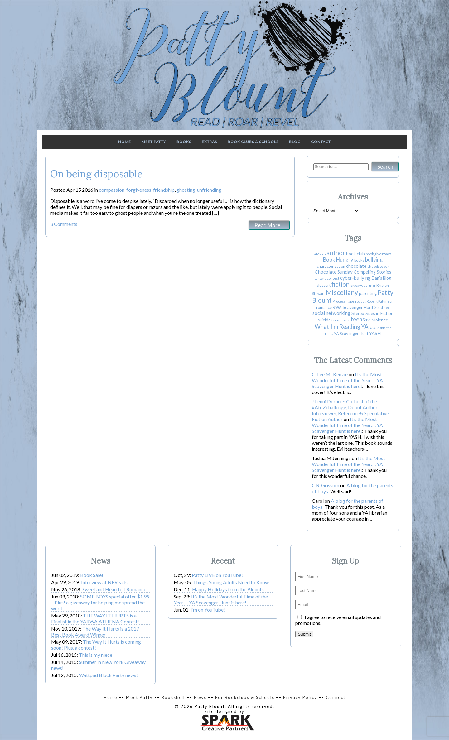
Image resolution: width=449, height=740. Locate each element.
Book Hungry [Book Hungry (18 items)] (338, 260)
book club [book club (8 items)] (355, 253)
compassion (111, 190)
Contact (321, 141)
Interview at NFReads (104, 582)
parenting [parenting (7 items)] (368, 293)
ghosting (185, 190)
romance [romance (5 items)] (324, 307)
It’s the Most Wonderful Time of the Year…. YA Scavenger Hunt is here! (347, 380)
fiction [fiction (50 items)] (340, 284)
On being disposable (96, 173)
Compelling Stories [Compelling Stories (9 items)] (372, 272)
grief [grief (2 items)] (371, 285)
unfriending (209, 190)
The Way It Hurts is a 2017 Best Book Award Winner (95, 631)
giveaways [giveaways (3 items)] (358, 285)
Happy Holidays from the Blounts (228, 589)
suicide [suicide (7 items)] (324, 319)
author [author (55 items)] (335, 253)
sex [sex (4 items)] (387, 307)
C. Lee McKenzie (330, 374)
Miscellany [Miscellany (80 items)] (342, 292)
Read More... (269, 225)
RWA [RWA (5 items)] (337, 307)
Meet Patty (154, 141)
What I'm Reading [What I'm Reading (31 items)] (337, 326)
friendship (164, 190)
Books (183, 141)
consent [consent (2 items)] (320, 278)
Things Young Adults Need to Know (231, 582)
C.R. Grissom (325, 485)
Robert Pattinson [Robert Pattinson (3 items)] (380, 301)
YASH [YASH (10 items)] (375, 333)
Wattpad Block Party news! (108, 675)
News (200, 697)
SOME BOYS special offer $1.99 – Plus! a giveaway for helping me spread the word (100, 602)
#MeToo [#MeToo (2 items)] (320, 254)
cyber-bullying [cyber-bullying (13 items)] (355, 278)
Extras (209, 141)
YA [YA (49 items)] (365, 326)
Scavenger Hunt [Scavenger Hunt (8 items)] (358, 307)
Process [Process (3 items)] (339, 301)
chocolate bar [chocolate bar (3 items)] (378, 266)
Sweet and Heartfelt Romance (114, 589)
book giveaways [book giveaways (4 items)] (379, 254)
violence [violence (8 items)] (380, 319)
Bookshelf (173, 697)
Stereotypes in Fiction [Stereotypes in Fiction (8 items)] (372, 313)
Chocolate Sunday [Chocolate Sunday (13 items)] (334, 272)
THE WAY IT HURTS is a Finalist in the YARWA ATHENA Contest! (95, 618)
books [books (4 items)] (359, 260)
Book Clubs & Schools (253, 141)
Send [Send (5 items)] (378, 307)
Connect (335, 697)
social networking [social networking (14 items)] (331, 313)
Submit (304, 634)
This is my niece (95, 655)
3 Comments (63, 224)
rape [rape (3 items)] (350, 301)
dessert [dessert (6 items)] (324, 285)
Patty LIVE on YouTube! (217, 575)
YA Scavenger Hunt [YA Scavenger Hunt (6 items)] (351, 333)
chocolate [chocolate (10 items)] (356, 266)
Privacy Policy (300, 697)
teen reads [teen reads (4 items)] (340, 320)
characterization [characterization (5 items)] (331, 266)
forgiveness (138, 190)
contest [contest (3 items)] (333, 278)
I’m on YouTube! (208, 610)
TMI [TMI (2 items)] (368, 320)
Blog (295, 141)
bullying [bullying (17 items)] (374, 260)
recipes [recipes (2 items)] (360, 301)
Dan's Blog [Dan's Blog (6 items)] (381, 278)
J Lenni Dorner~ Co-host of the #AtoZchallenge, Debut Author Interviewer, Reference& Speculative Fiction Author (350, 410)
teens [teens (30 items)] (357, 319)
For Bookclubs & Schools (244, 697)
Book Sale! (91, 575)
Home (124, 141)
